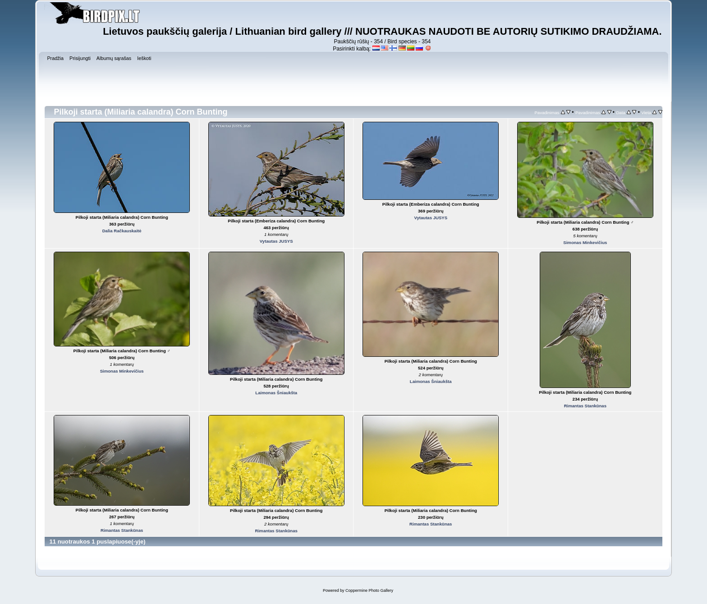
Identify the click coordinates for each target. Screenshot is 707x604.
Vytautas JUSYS (276, 241)
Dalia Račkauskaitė (122, 230)
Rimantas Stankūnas (585, 405)
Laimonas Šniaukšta (276, 392)
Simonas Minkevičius (585, 242)
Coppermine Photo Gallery (369, 590)
